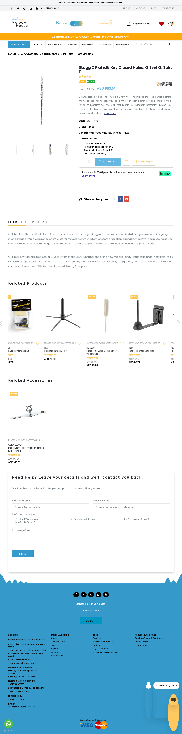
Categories (17, 44)
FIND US (126, 8)
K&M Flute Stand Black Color (62, 349)
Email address (21, 500)
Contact (54, 652)
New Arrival (72, 44)
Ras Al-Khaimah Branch (98, 150)
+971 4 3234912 (50, 8)
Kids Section (105, 44)
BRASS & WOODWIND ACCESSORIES (24, 343)
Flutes (68, 54)
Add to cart (110, 161)
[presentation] (178, 323)
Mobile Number (102, 500)
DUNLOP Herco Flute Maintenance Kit (21, 349)
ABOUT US (140, 8)
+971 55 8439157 (16, 684)
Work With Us (57, 655)
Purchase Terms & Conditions (149, 638)
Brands (36, 44)
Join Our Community (103, 641)
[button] (171, 22)
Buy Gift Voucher (101, 648)
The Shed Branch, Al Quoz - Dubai (27, 645)
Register (54, 648)
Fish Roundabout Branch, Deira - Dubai (26, 655)
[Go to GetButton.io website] (8, 730)
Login (53, 645)
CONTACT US (168, 8)
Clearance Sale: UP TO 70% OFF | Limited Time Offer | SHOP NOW (90, 36)
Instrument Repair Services (105, 652)
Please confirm (21, 530)
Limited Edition (88, 44)
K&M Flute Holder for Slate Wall (148, 349)
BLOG (153, 8)
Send (22, 553)
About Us (97, 638)
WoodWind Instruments (40, 54)
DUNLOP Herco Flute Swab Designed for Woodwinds (108, 350)
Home (12, 54)
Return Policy (141, 645)
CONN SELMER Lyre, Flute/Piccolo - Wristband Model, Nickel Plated (26, 447)
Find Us (96, 645)
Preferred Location (23, 514)
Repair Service (122, 44)
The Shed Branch (94, 143)
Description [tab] (17, 222)
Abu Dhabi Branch (95, 153)
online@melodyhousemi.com (22, 706)
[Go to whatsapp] (8, 723)
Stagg (91, 127)
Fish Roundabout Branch (98, 146)
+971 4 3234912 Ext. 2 (18, 691)
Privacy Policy (141, 641)
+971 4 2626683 (16, 699)
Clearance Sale (54, 44)
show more (110, 113)
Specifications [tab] (41, 222)
